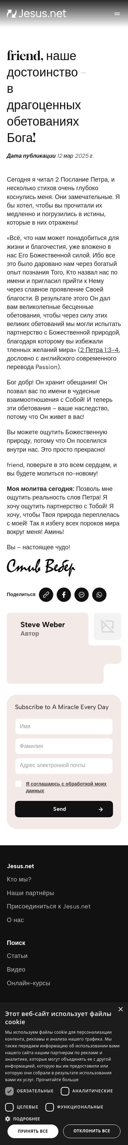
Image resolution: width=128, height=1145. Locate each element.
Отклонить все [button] (91, 1131)
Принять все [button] (33, 1131)
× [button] (120, 1009)
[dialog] (64, 1073)
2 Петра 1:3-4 (99, 350)
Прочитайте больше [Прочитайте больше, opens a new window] (57, 1080)
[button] (64, 1118)
